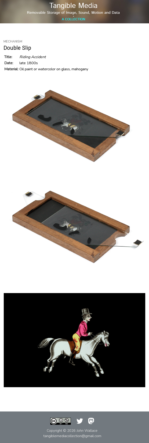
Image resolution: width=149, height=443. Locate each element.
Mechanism (13, 41)
